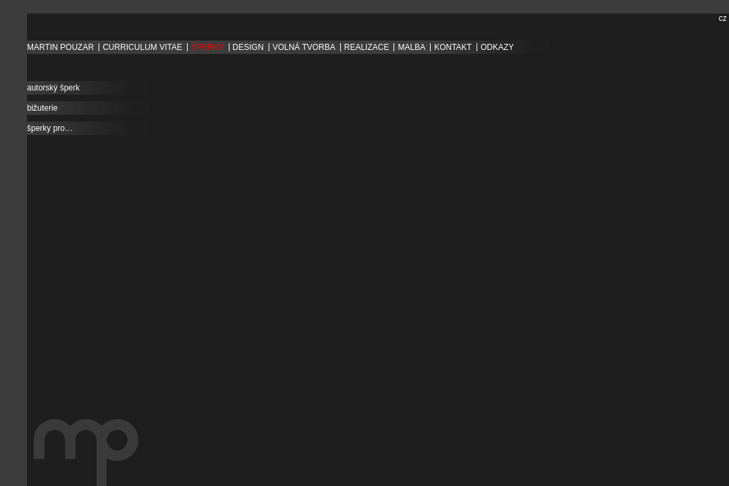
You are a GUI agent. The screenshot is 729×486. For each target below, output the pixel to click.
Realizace (366, 47)
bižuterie (42, 108)
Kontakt (453, 47)
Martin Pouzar (60, 47)
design (248, 47)
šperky (207, 47)
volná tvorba (304, 47)
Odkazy (497, 47)
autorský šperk (53, 87)
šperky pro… (50, 128)
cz (723, 18)
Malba (411, 47)
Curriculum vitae (142, 47)
